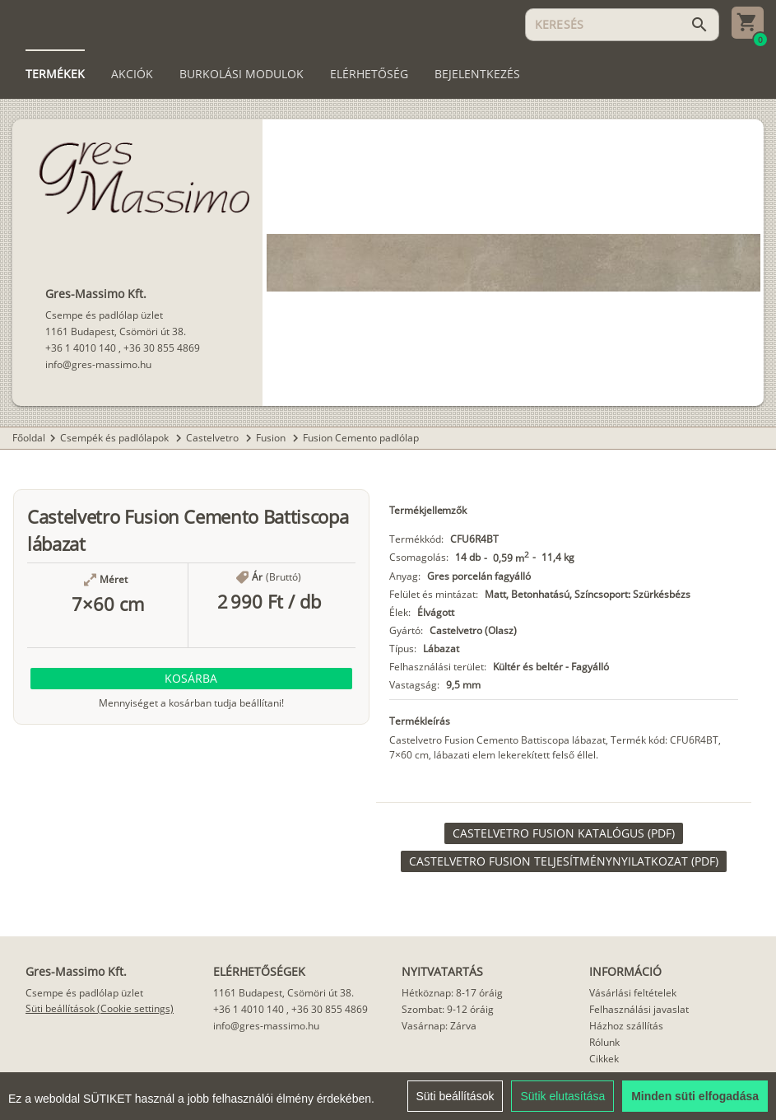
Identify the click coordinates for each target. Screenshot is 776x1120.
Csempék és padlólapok (115, 438)
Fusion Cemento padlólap (361, 438)
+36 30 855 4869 (161, 348)
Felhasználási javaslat (639, 1009)
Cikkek (604, 1059)
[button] (191, 678)
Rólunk (604, 1042)
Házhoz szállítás (626, 1026)
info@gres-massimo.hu (98, 364)
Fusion (272, 438)
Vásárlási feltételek (632, 993)
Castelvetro (213, 438)
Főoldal (28, 438)
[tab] (55, 74)
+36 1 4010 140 (80, 348)
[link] (563, 833)
